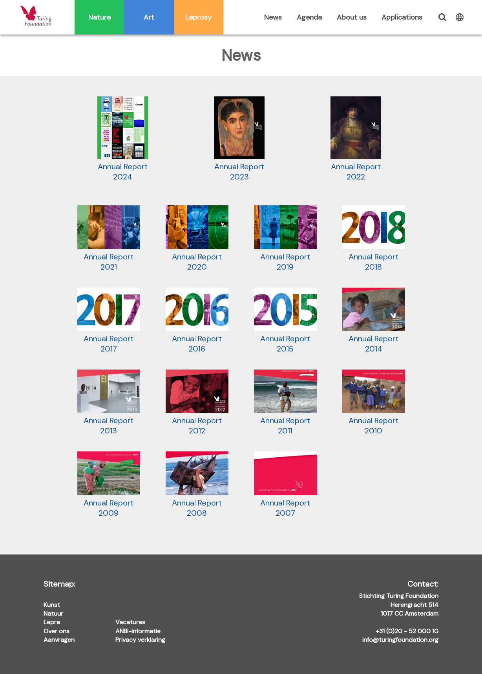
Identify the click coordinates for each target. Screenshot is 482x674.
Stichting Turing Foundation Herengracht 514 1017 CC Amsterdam (398, 599)
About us (352, 17)
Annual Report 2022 (355, 139)
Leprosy (198, 17)
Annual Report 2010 (373, 403)
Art (149, 17)
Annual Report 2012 (197, 403)
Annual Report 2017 (108, 321)
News (273, 17)
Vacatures (130, 622)
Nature (99, 17)
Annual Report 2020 (197, 238)
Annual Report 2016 (197, 321)
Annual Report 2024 (122, 139)
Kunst (52, 605)
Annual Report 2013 (108, 403)
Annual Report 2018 (373, 238)
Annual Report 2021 (108, 238)
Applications (402, 17)
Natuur (53, 613)
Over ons (56, 631)
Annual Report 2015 (285, 321)
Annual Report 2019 (285, 238)
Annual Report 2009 (108, 484)
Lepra (52, 622)
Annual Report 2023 (239, 139)
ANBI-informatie (138, 631)
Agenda (309, 17)
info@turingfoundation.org (400, 640)
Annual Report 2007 (285, 484)
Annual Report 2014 (373, 321)
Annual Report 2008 (197, 484)
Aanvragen (59, 640)
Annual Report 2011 (285, 403)
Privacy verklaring (140, 640)
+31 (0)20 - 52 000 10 (407, 631)
